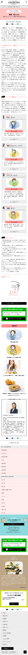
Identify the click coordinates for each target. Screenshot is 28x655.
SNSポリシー (5, 644)
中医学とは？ (5, 621)
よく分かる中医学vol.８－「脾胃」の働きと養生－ (14, 375)
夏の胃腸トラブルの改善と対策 (14, 357)
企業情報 (4, 635)
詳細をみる (23, 587)
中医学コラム (5, 627)
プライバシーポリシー (7, 641)
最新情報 (4, 630)
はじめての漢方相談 (7, 633)
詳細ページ (14, 603)
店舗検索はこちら (7, 648)
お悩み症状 (5, 624)
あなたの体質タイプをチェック (14, 303)
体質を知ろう (5, 615)
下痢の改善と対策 (14, 342)
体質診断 (4, 618)
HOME (4, 612)
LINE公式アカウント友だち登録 (13, 319)
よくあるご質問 (6, 638)
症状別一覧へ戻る (15, 442)
